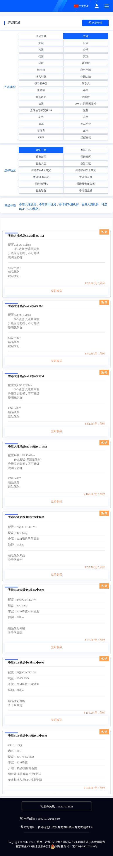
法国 (41, 103)
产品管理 (95, 23)
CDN (41, 137)
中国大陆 (85, 76)
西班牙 (86, 96)
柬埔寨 (41, 90)
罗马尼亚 (85, 123)
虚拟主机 (85, 137)
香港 (85, 36)
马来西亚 (41, 96)
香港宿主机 (85, 190)
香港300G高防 (41, 177)
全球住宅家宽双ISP (41, 110)
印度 (41, 63)
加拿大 (86, 83)
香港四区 (41, 156)
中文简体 (81, 6)
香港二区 (85, 163)
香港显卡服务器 (86, 183)
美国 (41, 42)
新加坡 (86, 63)
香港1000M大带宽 (85, 170)
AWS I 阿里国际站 (85, 103)
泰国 (85, 90)
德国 (41, 56)
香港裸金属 (85, 177)
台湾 (85, 49)
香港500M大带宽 (41, 170)
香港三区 (85, 150)
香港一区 (41, 150)
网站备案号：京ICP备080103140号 (74, 846)
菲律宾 (41, 130)
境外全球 (85, 69)
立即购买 (56, 344)
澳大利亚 (41, 76)
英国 (85, 56)
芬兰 (41, 117)
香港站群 (41, 190)
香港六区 (41, 163)
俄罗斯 (41, 69)
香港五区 (85, 156)
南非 (41, 123)
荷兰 (85, 117)
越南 (85, 130)
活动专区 (41, 36)
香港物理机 (41, 183)
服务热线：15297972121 (56, 806)
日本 (85, 42)
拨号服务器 (41, 83)
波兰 (85, 110)
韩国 (41, 49)
